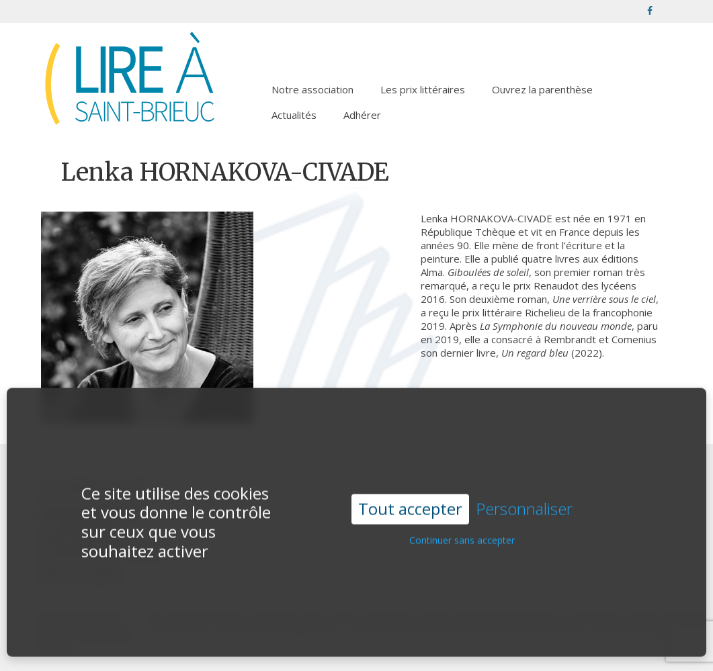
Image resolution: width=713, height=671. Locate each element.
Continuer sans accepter (462, 525)
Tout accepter (410, 493)
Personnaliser (524, 494)
